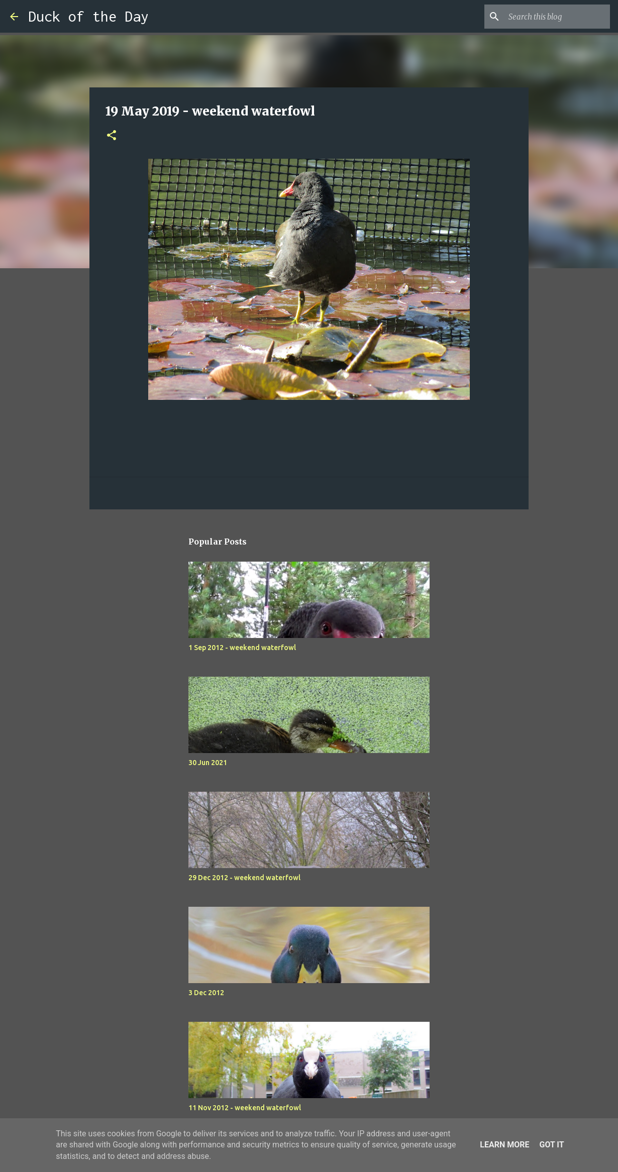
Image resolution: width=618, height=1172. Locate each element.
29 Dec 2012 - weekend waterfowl (244, 878)
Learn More (504, 1144)
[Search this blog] (557, 17)
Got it (551, 1144)
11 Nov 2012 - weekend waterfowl (244, 1108)
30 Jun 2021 (207, 763)
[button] (112, 136)
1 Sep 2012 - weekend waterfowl (242, 648)
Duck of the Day (88, 16)
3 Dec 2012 (206, 993)
